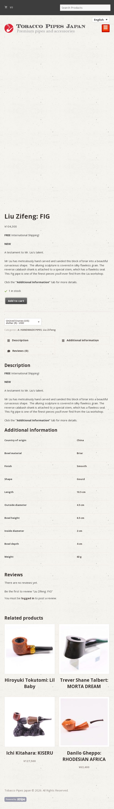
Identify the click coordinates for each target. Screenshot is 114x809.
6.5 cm (80, 518)
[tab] (29, 340)
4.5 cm (80, 505)
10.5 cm (81, 492)
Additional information (82, 340)
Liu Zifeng (49, 329)
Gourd (81, 479)
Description (19, 340)
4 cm (79, 543)
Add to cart (16, 301)
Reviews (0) (20, 351)
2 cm (79, 530)
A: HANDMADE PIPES (30, 329)
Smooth (82, 466)
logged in (27, 598)
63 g (79, 556)
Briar (80, 453)
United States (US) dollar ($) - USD (17, 322)
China (80, 440)
